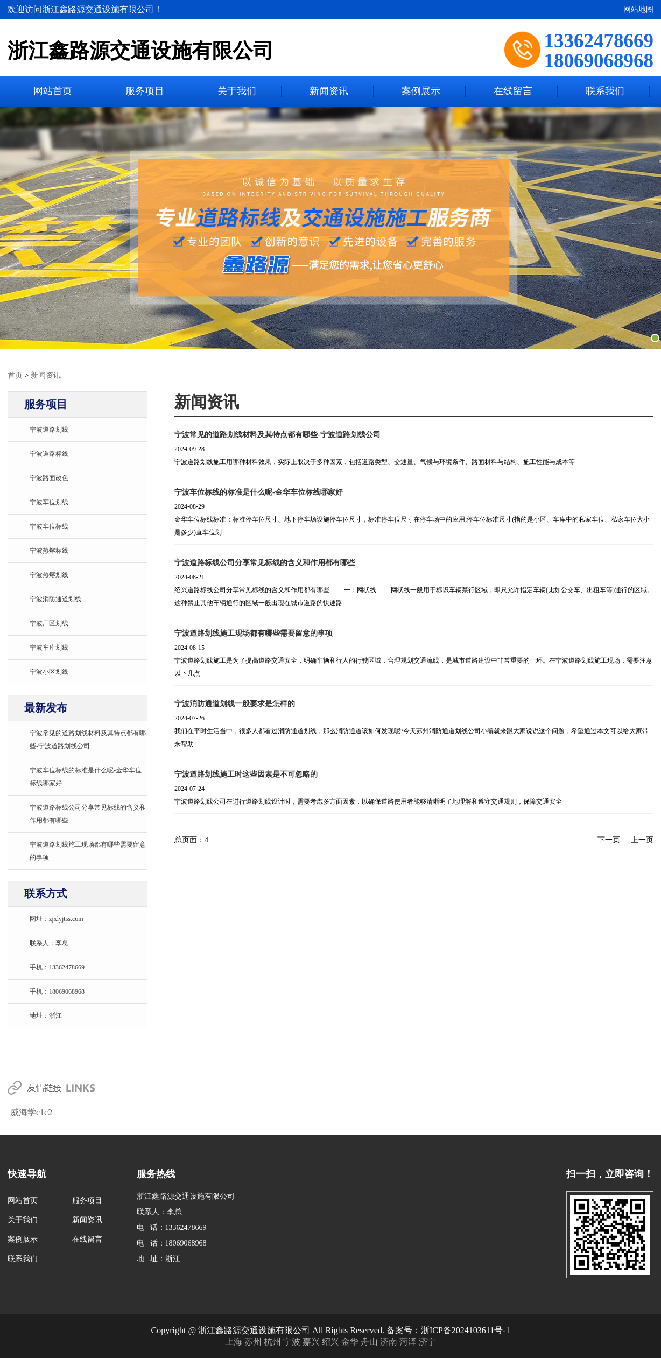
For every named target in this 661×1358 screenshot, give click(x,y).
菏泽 (409, 1341)
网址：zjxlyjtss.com (56, 918)
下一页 (608, 839)
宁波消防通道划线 (55, 598)
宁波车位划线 (49, 501)
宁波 (293, 1341)
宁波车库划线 (49, 647)
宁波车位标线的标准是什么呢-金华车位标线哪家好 (258, 492)
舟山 (370, 1341)
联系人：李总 (49, 942)
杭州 (273, 1341)
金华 (351, 1341)
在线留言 (513, 91)
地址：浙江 (46, 1015)
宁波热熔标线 (49, 550)
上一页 (642, 839)
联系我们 (605, 91)
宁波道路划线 (49, 429)
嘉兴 (312, 1341)
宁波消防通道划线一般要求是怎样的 (234, 703)
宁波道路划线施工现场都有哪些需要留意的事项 (253, 633)
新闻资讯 (329, 91)
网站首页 (52, 91)
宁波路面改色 (49, 477)
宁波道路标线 (49, 453)
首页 (15, 375)
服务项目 (144, 91)
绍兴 (331, 1341)
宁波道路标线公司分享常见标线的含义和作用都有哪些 (264, 562)
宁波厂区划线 (49, 623)
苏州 (254, 1341)
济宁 (427, 1341)
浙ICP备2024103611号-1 (465, 1329)
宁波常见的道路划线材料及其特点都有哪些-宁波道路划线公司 (277, 434)
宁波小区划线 (49, 671)
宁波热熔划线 (49, 574)
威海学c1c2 (31, 1111)
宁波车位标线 (49, 526)
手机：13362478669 (57, 966)
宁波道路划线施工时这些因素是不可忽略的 (246, 774)
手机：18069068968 (57, 991)
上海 (234, 1341)
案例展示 (421, 91)
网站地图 (638, 9)
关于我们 (236, 91)
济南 (389, 1341)
